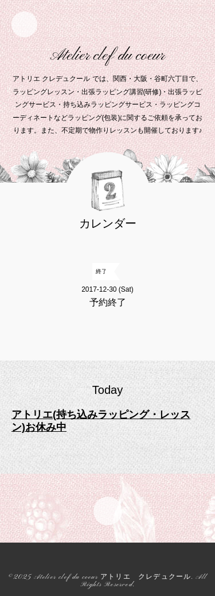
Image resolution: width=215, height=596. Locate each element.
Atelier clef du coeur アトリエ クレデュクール (112, 577)
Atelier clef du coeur (107, 56)
